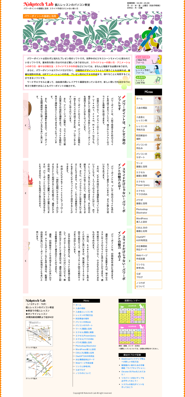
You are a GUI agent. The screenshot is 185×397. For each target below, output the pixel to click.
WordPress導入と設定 (86, 349)
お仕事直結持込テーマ (85, 359)
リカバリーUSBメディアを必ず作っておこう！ (132, 379)
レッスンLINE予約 (141, 80)
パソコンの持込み (83, 322)
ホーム (78, 305)
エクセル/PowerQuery (86, 335)
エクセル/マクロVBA (85, 339)
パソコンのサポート (84, 325)
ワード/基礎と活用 (84, 328)
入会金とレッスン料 (84, 312)
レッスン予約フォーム (142, 70)
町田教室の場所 (82, 318)
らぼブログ (80, 370)
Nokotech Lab (38, 4)
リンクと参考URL (83, 366)
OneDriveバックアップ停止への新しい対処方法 (133, 360)
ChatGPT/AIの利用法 (85, 356)
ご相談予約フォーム (143, 60)
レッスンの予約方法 (84, 315)
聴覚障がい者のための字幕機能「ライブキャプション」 (133, 367)
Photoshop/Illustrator (86, 346)
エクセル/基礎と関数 (85, 332)
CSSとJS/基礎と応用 (85, 352)
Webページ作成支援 (84, 363)
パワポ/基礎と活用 (84, 342)
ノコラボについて (83, 373)
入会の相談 (80, 308)
